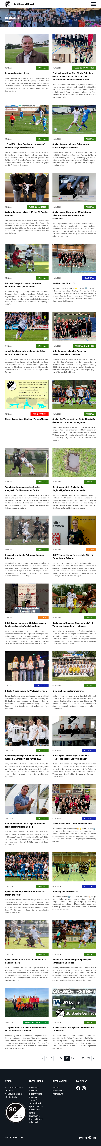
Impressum (57, 1094)
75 (83, 1058)
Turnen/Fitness (36, 1119)
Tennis (32, 1113)
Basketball (34, 1087)
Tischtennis (34, 1116)
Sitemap (56, 1087)
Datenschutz (58, 1090)
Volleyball (33, 1122)
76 (88, 1058)
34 (61, 1058)
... (56, 1058)
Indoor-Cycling (35, 1094)
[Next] (42, 1058)
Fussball (33, 1090)
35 (67, 1058)
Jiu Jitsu (33, 1097)
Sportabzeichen (36, 1106)
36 (72, 1058)
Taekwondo (34, 1109)
